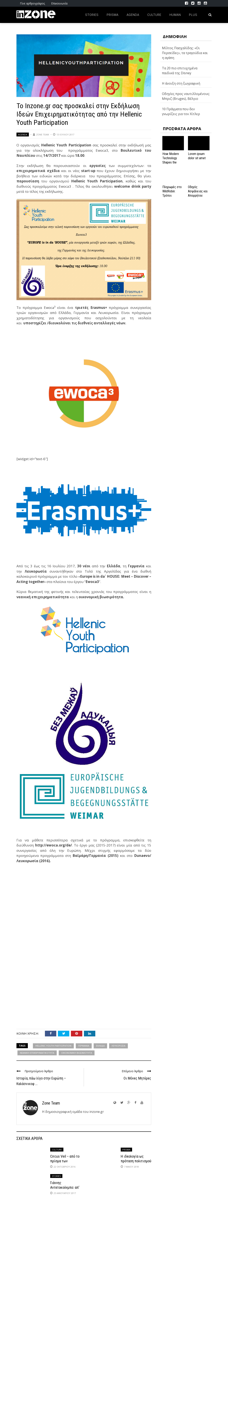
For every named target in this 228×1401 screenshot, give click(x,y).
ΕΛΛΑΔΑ (100, 1045)
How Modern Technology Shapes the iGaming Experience (170, 162)
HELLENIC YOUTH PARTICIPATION (53, 1045)
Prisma (112, 15)
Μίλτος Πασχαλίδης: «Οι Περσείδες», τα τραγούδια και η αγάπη (185, 53)
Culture (154, 15)
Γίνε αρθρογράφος (32, 3)
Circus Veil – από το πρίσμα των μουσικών (64, 1161)
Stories (92, 15)
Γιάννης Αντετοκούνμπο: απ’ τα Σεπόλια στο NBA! (65, 1187)
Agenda (133, 15)
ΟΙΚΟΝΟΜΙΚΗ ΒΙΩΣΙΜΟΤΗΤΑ (76, 1052)
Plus (193, 15)
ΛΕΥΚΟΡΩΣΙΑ (118, 1045)
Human (175, 15)
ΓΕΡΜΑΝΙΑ (83, 1045)
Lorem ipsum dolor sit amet (197, 156)
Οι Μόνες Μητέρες (137, 1078)
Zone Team (42, 134)
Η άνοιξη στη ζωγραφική (181, 83)
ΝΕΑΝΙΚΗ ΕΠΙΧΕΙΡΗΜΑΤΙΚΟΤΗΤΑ (37, 1052)
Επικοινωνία (59, 3)
